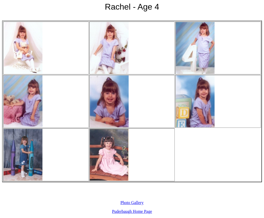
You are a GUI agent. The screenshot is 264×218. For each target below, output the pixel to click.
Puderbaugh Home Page (132, 211)
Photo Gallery (131, 202)
